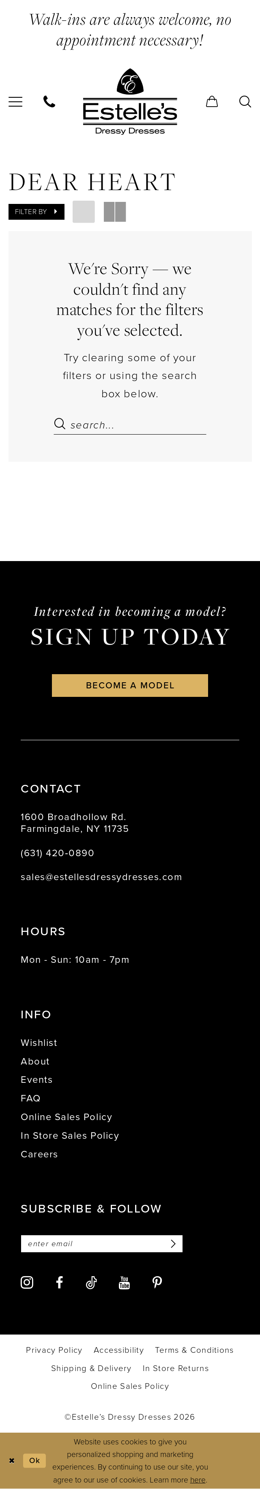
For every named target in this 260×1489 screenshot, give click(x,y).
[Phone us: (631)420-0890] (50, 101)
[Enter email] (102, 1244)
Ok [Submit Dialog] (35, 1461)
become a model (130, 685)
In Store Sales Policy (70, 1135)
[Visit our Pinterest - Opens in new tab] (157, 1283)
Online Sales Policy (66, 1117)
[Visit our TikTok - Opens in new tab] (91, 1283)
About (35, 1061)
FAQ (31, 1098)
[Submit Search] (62, 425)
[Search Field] (130, 425)
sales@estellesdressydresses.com (101, 877)
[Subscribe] (172, 1244)
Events (37, 1080)
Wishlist (39, 1042)
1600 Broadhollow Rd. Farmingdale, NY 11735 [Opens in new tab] (75, 823)
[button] (212, 101)
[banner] (130, 101)
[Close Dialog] (11, 1461)
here (198, 1480)
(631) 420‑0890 (58, 853)
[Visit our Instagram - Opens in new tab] (27, 1283)
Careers (39, 1154)
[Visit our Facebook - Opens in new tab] (59, 1283)
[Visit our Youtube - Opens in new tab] (124, 1283)
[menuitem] (50, 101)
